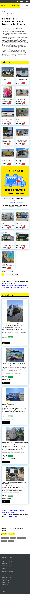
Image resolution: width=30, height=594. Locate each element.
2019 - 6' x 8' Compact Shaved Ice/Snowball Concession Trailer (8, 101)
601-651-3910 (22, 2)
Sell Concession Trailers (7, 575)
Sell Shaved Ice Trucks (7, 565)
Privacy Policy (14, 591)
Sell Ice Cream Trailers (7, 580)
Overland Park (21, 538)
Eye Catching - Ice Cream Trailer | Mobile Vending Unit (8, 265)
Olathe (13, 538)
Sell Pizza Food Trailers (7, 584)
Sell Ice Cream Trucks (6, 560)
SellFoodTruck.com (10, 5)
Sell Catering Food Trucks (7, 567)
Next (16, 274)
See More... (6, 343)
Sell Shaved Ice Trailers (7, 579)
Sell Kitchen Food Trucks (7, 561)
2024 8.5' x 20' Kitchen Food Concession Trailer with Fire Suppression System (13, 324)
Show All (11, 533)
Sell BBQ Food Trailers (7, 577)
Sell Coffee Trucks (6, 568)
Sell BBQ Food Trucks (6, 563)
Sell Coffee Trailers (6, 582)
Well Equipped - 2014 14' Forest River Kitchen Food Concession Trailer (14, 403)
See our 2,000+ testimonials (15, 203)
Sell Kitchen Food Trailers (7, 574)
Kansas (4, 533)
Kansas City (5, 538)
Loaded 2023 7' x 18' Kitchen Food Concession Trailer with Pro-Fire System (15, 443)
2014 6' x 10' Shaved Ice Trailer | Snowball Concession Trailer (7, 245)
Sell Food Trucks (7, 557)
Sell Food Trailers (7, 571)
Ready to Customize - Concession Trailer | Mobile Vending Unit (21, 141)
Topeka (4, 541)
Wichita (11, 541)
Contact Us (23, 591)
